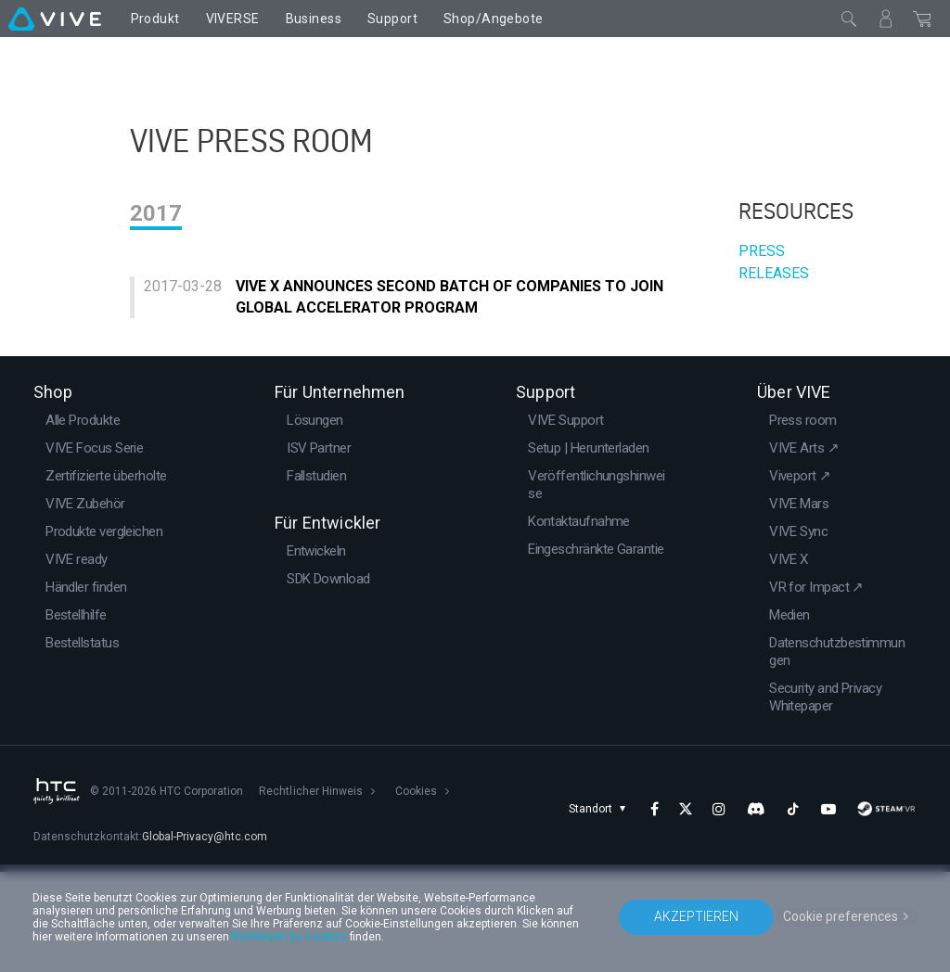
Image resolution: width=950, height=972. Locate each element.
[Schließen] (848, 18)
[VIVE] (54, 18)
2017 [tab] (156, 287)
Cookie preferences (840, 916)
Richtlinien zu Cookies (289, 936)
